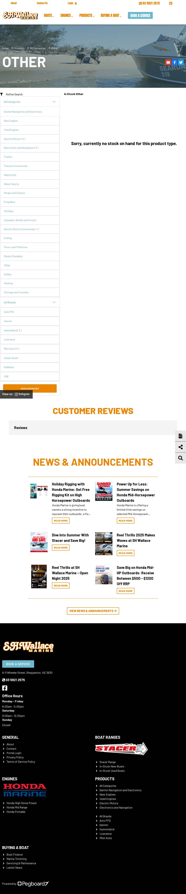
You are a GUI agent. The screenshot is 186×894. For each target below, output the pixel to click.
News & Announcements (93, 462)
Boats (48, 15)
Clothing (8, 211)
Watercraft (10, 174)
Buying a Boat (110, 15)
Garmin (8, 321)
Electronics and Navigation (116, 807)
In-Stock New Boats (112, 766)
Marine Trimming (17, 858)
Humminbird (107, 829)
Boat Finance (15, 854)
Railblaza (9, 367)
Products (85, 15)
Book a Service (140, 15)
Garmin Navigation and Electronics (23, 111)
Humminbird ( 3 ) (12, 330)
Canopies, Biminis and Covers (20, 220)
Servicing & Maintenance (21, 863)
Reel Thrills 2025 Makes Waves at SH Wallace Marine (136, 540)
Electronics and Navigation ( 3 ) (21, 147)
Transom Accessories (16, 165)
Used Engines (11, 129)
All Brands (30, 302)
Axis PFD (9, 311)
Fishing (8, 238)
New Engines (11, 120)
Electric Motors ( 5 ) (14, 138)
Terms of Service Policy (21, 761)
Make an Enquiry (30, 388)
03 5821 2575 (150, 3)
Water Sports (11, 184)
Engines (65, 15)
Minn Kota (106, 838)
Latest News (14, 867)
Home (5, 48)
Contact (11, 748)
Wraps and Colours (14, 192)
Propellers (9, 201)
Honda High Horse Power (22, 803)
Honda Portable (16, 811)
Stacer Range (108, 762)
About (14, 3)
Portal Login (14, 753)
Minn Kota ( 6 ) (11, 348)
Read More (61, 520)
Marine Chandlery (13, 256)
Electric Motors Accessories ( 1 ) (21, 229)
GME (6, 376)
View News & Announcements (93, 611)
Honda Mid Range (17, 807)
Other (7, 265)
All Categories (38, 48)
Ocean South (11, 357)
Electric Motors (109, 803)
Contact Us (42, 3)
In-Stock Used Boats (112, 770)
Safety (7, 274)
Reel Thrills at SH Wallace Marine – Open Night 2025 (70, 572)
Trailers (8, 156)
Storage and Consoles (16, 292)
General (10, 737)
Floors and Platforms (15, 247)
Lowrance (9, 339)
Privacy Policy (15, 757)
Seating (8, 283)
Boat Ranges (107, 737)
